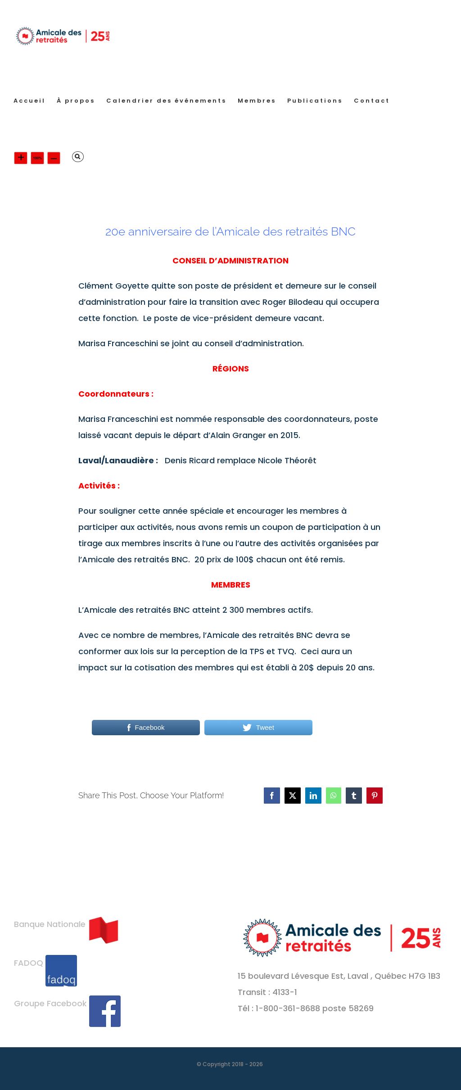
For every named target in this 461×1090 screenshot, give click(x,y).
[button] (78, 157)
